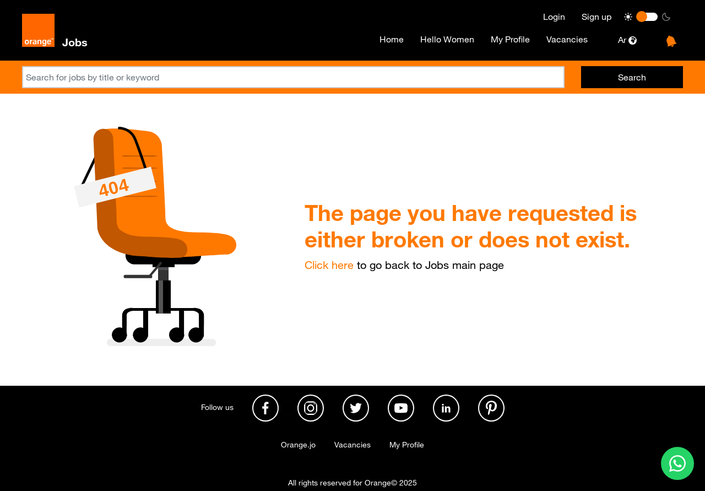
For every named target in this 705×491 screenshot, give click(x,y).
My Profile (510, 39)
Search (632, 77)
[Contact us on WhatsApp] (677, 463)
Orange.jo (298, 445)
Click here (329, 265)
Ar (627, 39)
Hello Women (447, 39)
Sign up (596, 16)
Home (391, 39)
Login (554, 16)
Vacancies (567, 39)
